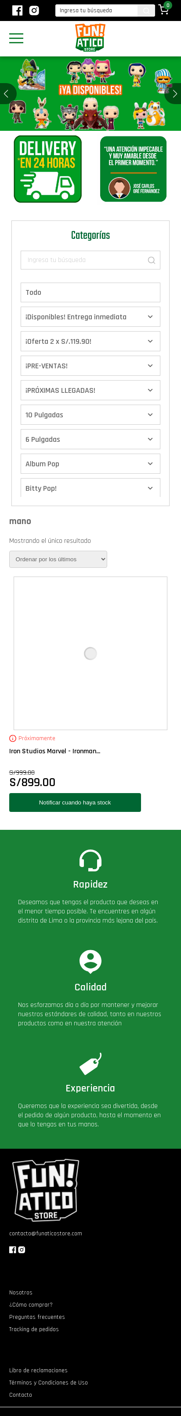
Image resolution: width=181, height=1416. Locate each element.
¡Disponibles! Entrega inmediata (76, 317)
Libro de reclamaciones (38, 1370)
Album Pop (42, 464)
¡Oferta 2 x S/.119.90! (58, 341)
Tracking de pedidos (34, 1329)
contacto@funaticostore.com (45, 1234)
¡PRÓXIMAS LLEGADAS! (60, 390)
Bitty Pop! (41, 488)
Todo (33, 292)
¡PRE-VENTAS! (46, 366)
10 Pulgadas (44, 415)
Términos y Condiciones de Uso (48, 1383)
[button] (175, 93)
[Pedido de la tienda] (58, 559)
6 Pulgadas (42, 439)
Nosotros (21, 1293)
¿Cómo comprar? (31, 1305)
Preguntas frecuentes (37, 1317)
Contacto (20, 1395)
